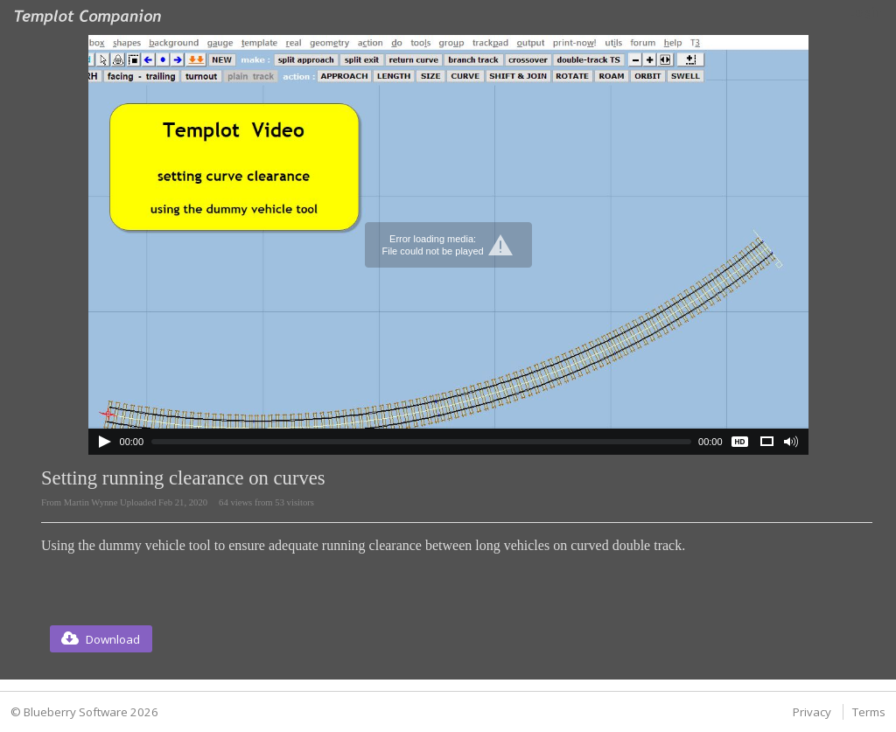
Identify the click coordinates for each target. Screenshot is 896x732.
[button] (101, 638)
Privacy (812, 712)
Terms (869, 712)
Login (865, 12)
